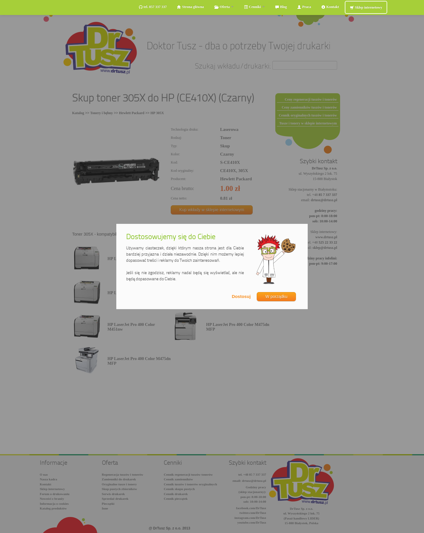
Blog (281, 7)
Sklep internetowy (366, 7)
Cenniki (254, 7)
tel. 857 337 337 (153, 7)
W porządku (276, 296)
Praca (304, 7)
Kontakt (330, 7)
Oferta (223, 7)
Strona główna (190, 7)
